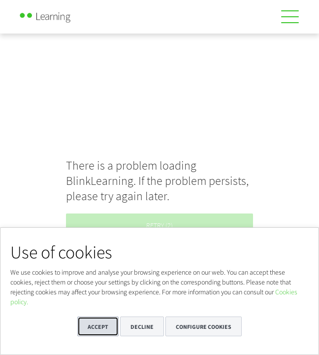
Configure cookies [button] (203, 326)
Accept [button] (98, 326)
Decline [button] (142, 326)
